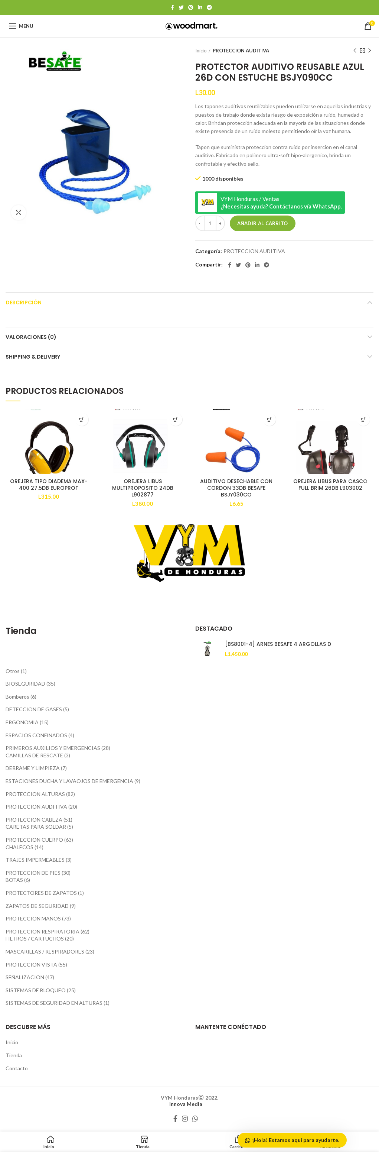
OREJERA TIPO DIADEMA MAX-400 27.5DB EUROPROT (49, 484)
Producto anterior (355, 51)
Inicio (201, 51)
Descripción (24, 302)
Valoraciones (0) (31, 337)
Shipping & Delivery (33, 356)
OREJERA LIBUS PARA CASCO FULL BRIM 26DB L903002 (330, 484)
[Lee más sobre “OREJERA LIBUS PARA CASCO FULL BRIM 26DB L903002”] (363, 419)
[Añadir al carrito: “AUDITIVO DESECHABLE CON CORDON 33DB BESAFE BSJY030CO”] (269, 419)
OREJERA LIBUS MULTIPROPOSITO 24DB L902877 (142, 488)
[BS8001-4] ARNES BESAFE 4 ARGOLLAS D (278, 644)
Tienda (14, 1055)
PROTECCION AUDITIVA (241, 51)
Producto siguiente (369, 51)
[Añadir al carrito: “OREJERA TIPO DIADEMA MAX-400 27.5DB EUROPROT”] (81, 419)
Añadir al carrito (262, 223)
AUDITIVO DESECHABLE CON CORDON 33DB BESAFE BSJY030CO (236, 488)
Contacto (17, 1068)
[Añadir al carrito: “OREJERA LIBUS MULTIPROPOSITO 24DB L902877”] (175, 419)
